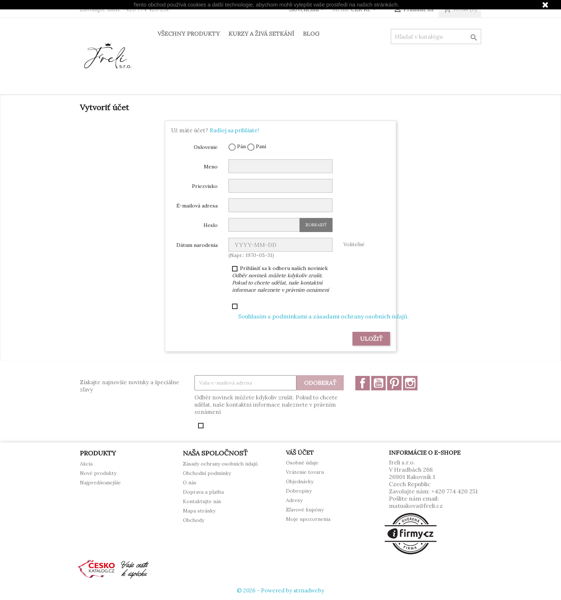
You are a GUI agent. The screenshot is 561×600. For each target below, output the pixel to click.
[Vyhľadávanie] (436, 36)
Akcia (86, 463)
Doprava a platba (203, 492)
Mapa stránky (199, 510)
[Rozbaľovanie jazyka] (308, 9)
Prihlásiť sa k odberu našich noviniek (280, 279)
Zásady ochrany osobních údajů (220, 463)
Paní (256, 147)
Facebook (362, 383)
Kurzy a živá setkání (261, 33)
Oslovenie (206, 147)
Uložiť (371, 338)
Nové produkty (98, 473)
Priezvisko (205, 186)
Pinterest (394, 383)
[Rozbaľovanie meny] (365, 9)
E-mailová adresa (197, 205)
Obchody (193, 520)
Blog (311, 33)
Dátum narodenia (197, 245)
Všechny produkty (189, 33)
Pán (237, 147)
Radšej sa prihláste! (234, 130)
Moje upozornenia (308, 519)
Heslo (211, 225)
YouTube (378, 383)
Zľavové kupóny (305, 509)
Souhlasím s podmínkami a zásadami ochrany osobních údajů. (323, 316)
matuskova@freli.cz (416, 505)
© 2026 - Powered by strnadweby (280, 590)
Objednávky (299, 481)
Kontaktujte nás (202, 501)
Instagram (410, 383)
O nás (189, 482)
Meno (211, 166)
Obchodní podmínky (207, 473)
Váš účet (300, 452)
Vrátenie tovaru (305, 472)
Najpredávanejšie (100, 482)
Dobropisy (299, 491)
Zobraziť (316, 224)
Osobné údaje (302, 462)
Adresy (294, 500)
